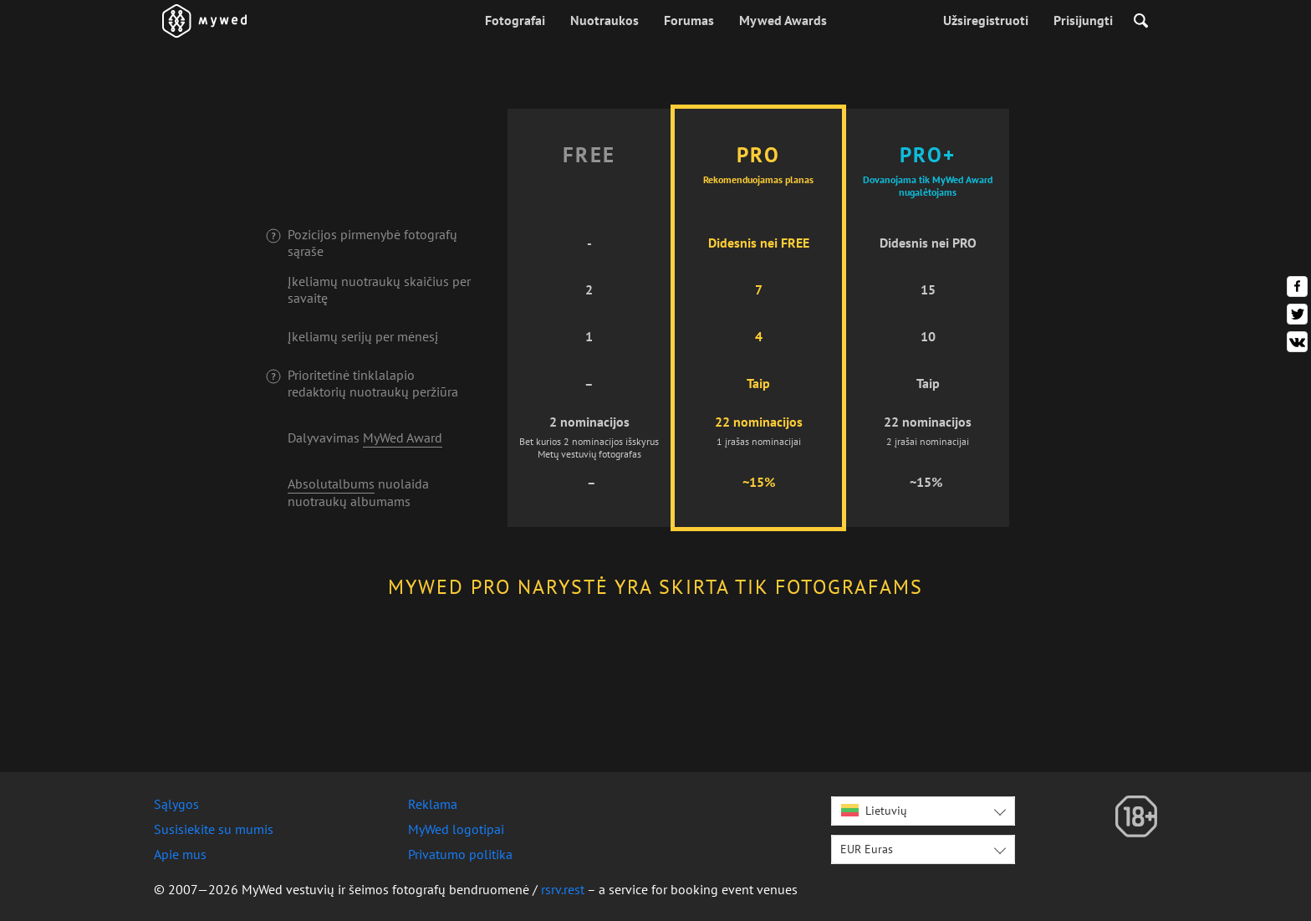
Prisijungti (1083, 20)
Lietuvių (874, 810)
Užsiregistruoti (985, 20)
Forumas (689, 20)
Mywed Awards (783, 20)
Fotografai (515, 20)
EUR (866, 849)
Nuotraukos (604, 20)
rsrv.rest (562, 889)
